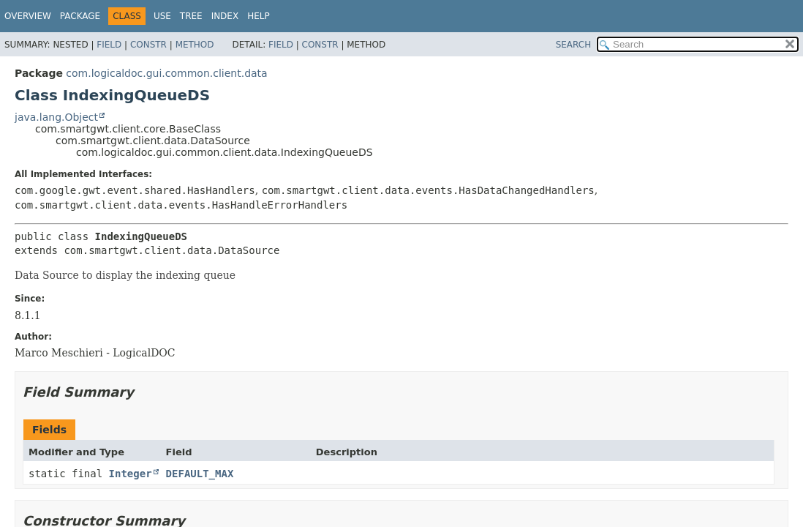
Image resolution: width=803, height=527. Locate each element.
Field (109, 45)
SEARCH (574, 45)
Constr (148, 45)
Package (80, 16)
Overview (27, 16)
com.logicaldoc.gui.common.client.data (166, 73)
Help (258, 16)
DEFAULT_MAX (200, 473)
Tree (191, 16)
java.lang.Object (56, 117)
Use (162, 16)
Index (225, 16)
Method (195, 45)
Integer (130, 473)
